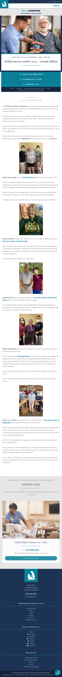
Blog (48, 88)
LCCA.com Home (54, 1)
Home (12, 88)
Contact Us (31, 84)
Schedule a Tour (31, 79)
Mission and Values (31, 657)
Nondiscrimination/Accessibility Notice (45, 675)
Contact (31, 617)
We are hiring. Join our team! (31, 12)
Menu (57, 6)
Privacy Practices (22, 675)
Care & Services (31, 608)
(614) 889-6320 (32, 554)
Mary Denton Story (31, 660)
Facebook (31, 639)
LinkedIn (31, 643)
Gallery (31, 611)
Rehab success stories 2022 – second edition (31, 90)
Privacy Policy (8, 675)
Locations (19, 88)
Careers (31, 615)
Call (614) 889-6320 (31, 74)
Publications (31, 636)
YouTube (31, 645)
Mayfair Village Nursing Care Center (34, 88)
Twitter (31, 641)
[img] (20, 74)
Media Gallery (31, 634)
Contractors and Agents (31, 667)
